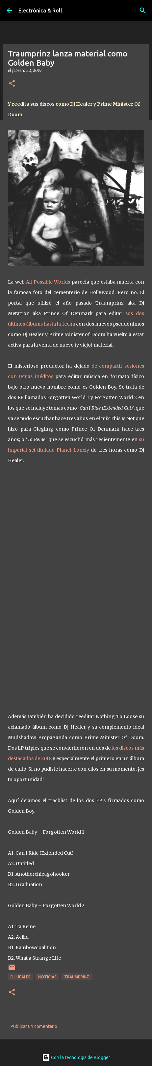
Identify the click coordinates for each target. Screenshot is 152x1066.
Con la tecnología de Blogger (76, 1057)
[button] (12, 83)
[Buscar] (143, 10)
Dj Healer (21, 977)
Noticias (47, 977)
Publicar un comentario (34, 1026)
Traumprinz (76, 977)
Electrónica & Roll (40, 10)
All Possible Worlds (48, 282)
